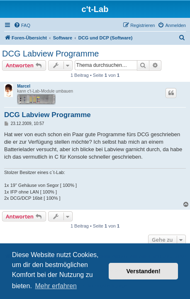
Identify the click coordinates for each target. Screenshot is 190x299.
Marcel (23, 86)
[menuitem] (22, 25)
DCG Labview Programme (50, 53)
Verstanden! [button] (144, 271)
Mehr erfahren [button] (56, 285)
